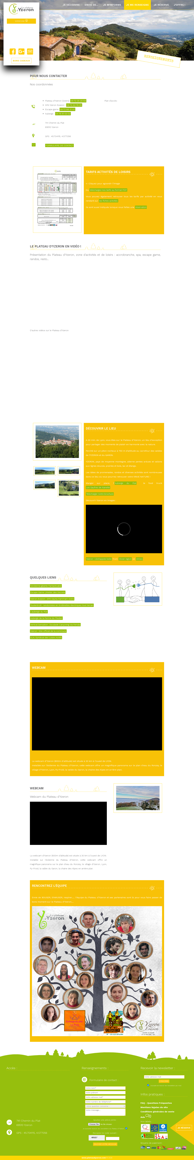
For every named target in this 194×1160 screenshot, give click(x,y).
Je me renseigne (137, 4)
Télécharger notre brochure (99, 494)
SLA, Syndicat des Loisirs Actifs (46, 637)
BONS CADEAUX (21, 60)
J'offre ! (179, 4)
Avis (146, 1117)
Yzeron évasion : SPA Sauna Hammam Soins (52, 598)
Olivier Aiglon (125, 559)
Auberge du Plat (125, 483)
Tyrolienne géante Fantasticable (45, 586)
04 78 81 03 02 (63, 113)
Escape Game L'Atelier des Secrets (47, 592)
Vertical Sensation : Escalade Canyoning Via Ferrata (55, 624)
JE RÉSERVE (184, 1127)
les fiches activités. (108, 200)
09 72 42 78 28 (74, 105)
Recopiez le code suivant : (105, 1133)
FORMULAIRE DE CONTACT (59, 145)
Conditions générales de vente (157, 1111)
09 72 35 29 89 (78, 100)
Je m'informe (112, 4)
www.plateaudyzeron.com (94, 1158)
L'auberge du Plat (38, 611)
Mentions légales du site (154, 1107)
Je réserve (161, 4)
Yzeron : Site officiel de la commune (48, 631)
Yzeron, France (21, 36)
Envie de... (91, 4)
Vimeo (139, 559)
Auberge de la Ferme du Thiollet (46, 618)
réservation (140, 207)
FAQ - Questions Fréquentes (156, 1103)
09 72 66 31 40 (67, 109)
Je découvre (71, 4)
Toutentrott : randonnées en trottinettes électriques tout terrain (61, 605)
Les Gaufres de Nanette (98, 487)
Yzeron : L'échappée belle (99, 559)
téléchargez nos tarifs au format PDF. (108, 190)
